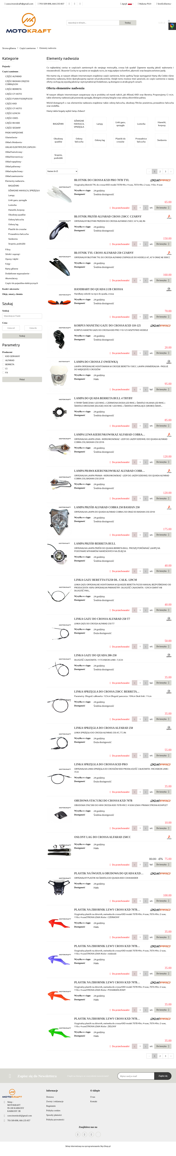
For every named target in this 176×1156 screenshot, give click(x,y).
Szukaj (22, 336)
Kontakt (93, 1101)
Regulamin (50, 1106)
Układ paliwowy (13, 166)
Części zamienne (10, 71)
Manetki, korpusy (16, 209)
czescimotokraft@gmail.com (19, 1116)
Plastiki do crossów (17, 229)
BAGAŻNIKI (13, 185)
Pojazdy (6, 66)
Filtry (7, 249)
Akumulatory (11, 278)
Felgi (8, 263)
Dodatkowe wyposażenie (17, 273)
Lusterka (12, 205)
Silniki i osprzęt (13, 254)
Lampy (11, 195)
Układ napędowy (13, 161)
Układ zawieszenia (14, 176)
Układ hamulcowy (14, 151)
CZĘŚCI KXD (11, 103)
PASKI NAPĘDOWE (14, 132)
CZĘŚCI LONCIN (12, 113)
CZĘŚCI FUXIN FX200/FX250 (18, 98)
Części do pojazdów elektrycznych (21, 283)
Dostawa (50, 1097)
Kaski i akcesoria (11, 289)
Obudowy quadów (17, 214)
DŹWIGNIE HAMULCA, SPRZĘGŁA (24, 190)
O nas (92, 1097)
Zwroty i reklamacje (55, 1101)
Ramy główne (11, 268)
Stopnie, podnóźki (16, 243)
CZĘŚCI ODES (11, 118)
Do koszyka (162, 207)
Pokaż (22, 379)
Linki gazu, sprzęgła (17, 200)
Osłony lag (13, 224)
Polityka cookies (53, 1110)
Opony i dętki (12, 259)
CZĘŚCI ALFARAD (13, 76)
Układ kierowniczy (14, 156)
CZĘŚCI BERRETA (13, 89)
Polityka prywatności (55, 1119)
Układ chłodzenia (14, 142)
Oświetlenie (11, 137)
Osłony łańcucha (16, 219)
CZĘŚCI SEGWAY (13, 127)
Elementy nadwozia (15, 180)
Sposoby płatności (54, 1115)
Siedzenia (13, 238)
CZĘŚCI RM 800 (12, 122)
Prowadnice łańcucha (18, 234)
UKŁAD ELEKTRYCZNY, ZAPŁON (20, 147)
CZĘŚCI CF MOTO (13, 93)
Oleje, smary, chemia (12, 294)
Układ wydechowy (14, 171)
